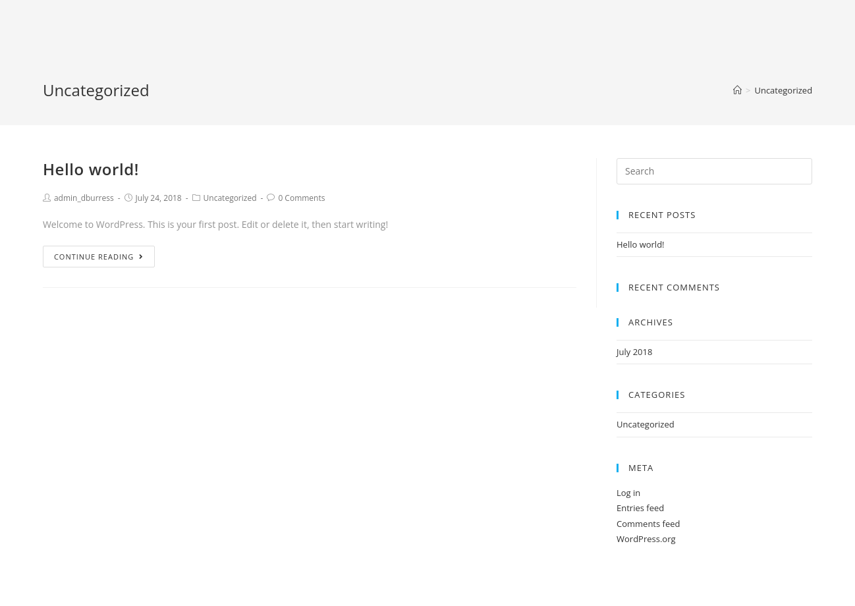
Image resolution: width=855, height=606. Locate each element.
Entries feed (640, 508)
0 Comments (301, 198)
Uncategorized (230, 198)
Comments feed (648, 524)
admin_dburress (84, 198)
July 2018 (634, 352)
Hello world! (91, 169)
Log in (628, 493)
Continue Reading (99, 257)
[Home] (737, 90)
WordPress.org (646, 539)
